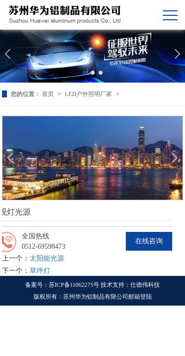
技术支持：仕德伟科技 (130, 284)
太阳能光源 (47, 258)
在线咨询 (149, 241)
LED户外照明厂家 (89, 93)
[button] (85, 73)
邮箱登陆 (140, 296)
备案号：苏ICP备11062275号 (62, 284)
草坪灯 (40, 270)
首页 (48, 93)
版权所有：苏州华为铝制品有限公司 (81, 296)
